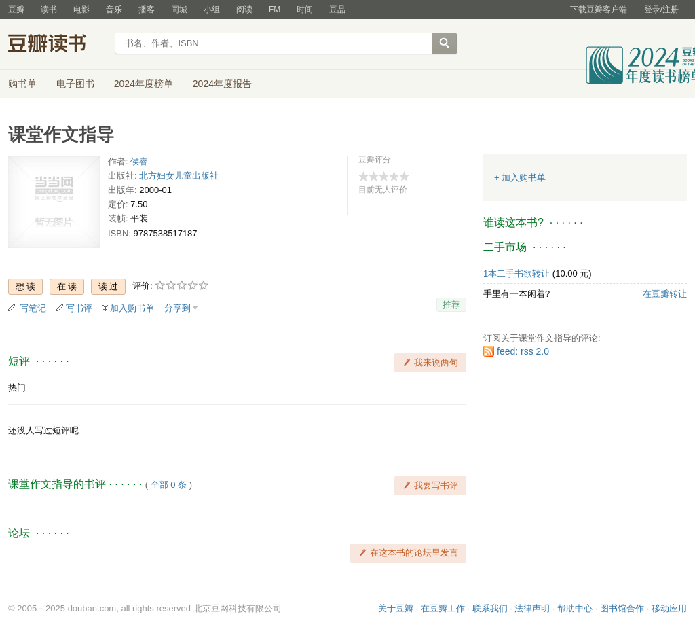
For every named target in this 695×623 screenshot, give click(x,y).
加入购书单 (132, 308)
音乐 (114, 9)
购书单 (22, 83)
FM (274, 9)
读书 (49, 9)
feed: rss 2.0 (523, 351)
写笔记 (33, 308)
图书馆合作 (622, 608)
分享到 (177, 308)
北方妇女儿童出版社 (179, 176)
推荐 (451, 305)
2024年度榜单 (143, 83)
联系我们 (490, 608)
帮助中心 (575, 608)
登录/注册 (661, 9)
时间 (305, 9)
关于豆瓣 (395, 608)
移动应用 (669, 608)
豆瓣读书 (57, 45)
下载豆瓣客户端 (598, 9)
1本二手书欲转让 (516, 273)
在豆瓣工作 (443, 608)
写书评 (79, 308)
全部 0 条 (169, 485)
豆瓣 (16, 9)
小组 (212, 9)
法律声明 (532, 608)
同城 (179, 9)
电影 (81, 9)
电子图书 (75, 83)
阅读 (244, 9)
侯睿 (139, 161)
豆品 (337, 9)
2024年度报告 (222, 83)
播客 (146, 9)
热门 (17, 387)
